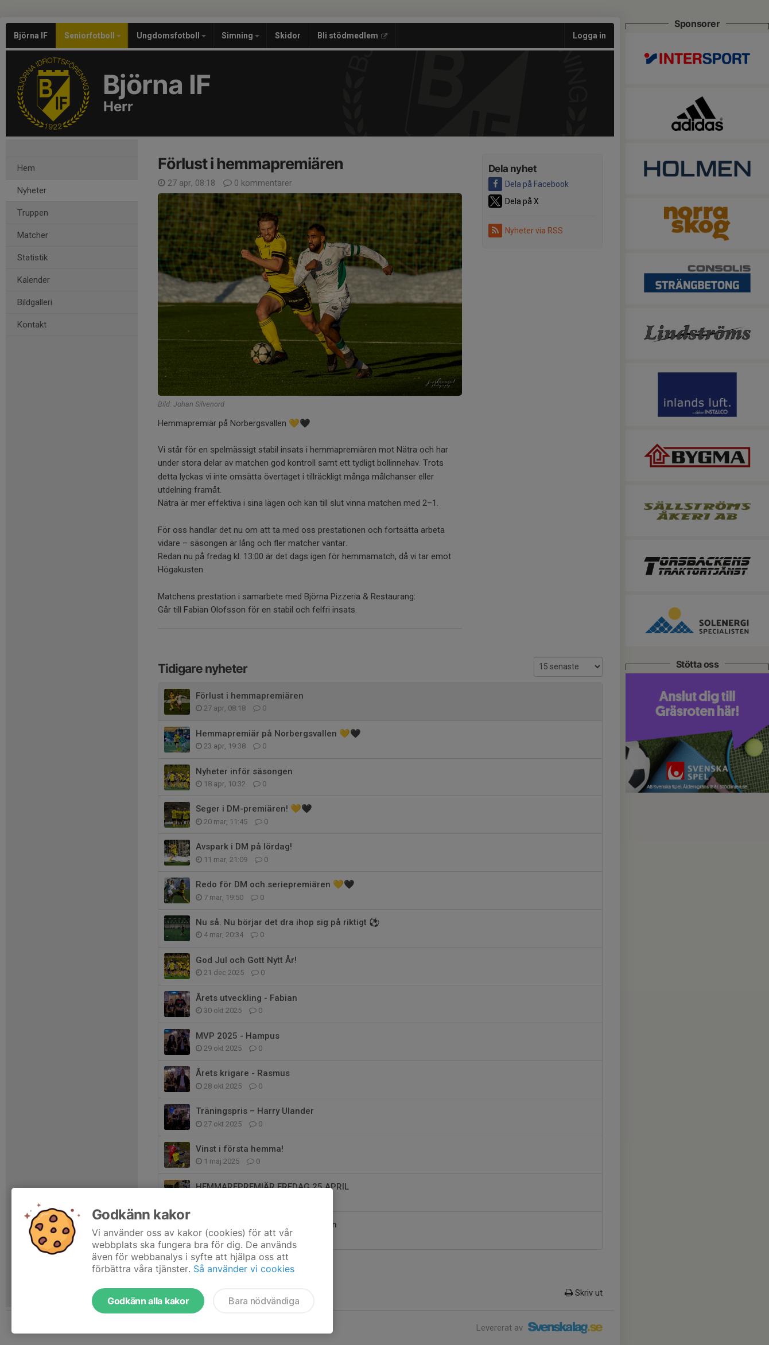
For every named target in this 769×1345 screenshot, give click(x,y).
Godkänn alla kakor (148, 1301)
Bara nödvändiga (263, 1301)
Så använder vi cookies (243, 1268)
